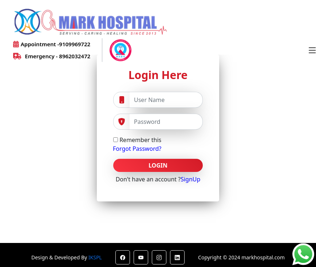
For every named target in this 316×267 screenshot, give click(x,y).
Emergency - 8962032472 (51, 56)
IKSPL (95, 257)
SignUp (190, 179)
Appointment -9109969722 (51, 44)
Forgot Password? (137, 149)
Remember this (137, 140)
